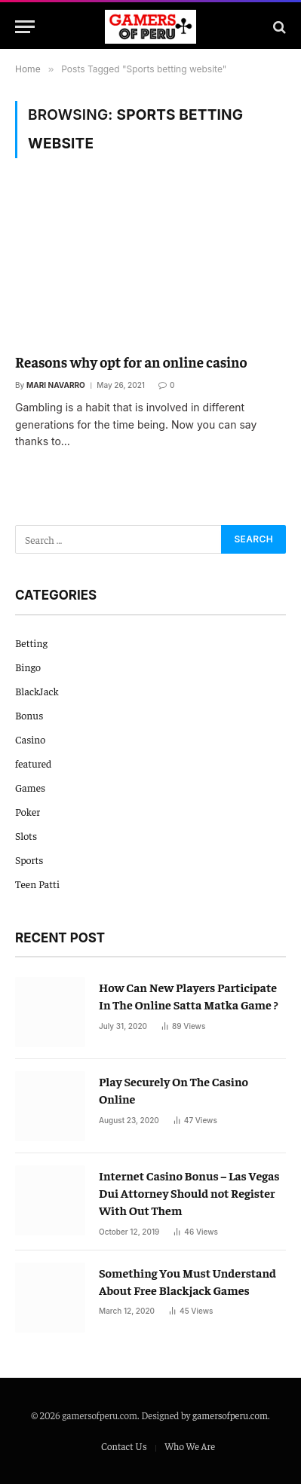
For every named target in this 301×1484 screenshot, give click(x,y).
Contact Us (124, 1446)
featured (33, 763)
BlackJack (37, 691)
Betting (31, 642)
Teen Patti (37, 883)
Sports (29, 859)
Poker (27, 811)
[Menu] (25, 27)
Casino (30, 739)
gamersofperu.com (230, 1415)
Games (30, 787)
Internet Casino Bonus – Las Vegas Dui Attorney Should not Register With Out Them (189, 1192)
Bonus (29, 715)
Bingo (28, 666)
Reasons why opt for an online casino (131, 362)
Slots (26, 835)
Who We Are (189, 1446)
